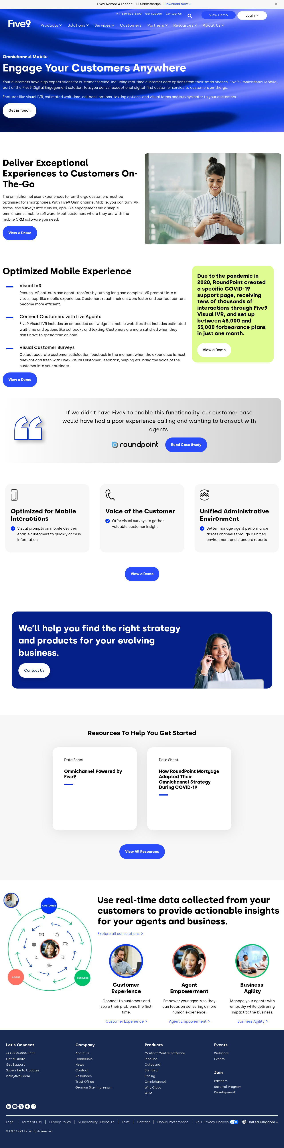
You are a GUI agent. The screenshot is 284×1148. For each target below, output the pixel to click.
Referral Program (227, 1087)
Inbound (151, 1059)
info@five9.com (18, 1076)
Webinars (221, 1053)
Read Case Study (186, 445)
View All (142, 851)
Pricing (150, 1076)
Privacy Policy (60, 1122)
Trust (126, 1122)
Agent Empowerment (188, 1021)
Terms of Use (32, 1122)
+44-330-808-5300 (129, 13)
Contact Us (174, 13)
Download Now (177, 4)
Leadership (84, 1059)
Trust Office (84, 1082)
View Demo (218, 15)
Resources (83, 1076)
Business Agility (250, 1021)
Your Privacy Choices (212, 1122)
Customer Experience (125, 1021)
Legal (10, 1122)
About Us (82, 1053)
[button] (276, 4)
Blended (151, 1070)
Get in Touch (19, 110)
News (79, 1065)
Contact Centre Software (165, 1053)
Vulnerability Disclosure (96, 1122)
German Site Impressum (93, 1087)
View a (19, 380)
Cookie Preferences (172, 1122)
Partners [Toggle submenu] (155, 25)
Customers (130, 25)
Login (250, 16)
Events (219, 1059)
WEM (148, 1093)
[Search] (189, 15)
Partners (220, 1081)
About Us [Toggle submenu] (212, 25)
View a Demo (19, 233)
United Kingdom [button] (261, 1122)
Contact (34, 670)
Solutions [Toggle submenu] (76, 25)
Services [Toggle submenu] (103, 25)
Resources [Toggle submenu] (183, 25)
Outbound (152, 1065)
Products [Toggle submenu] (49, 25)
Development (224, 1092)
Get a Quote (15, 1059)
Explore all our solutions (118, 934)
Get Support (153, 13)
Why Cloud (153, 1087)
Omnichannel (155, 1082)
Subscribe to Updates (22, 1070)
